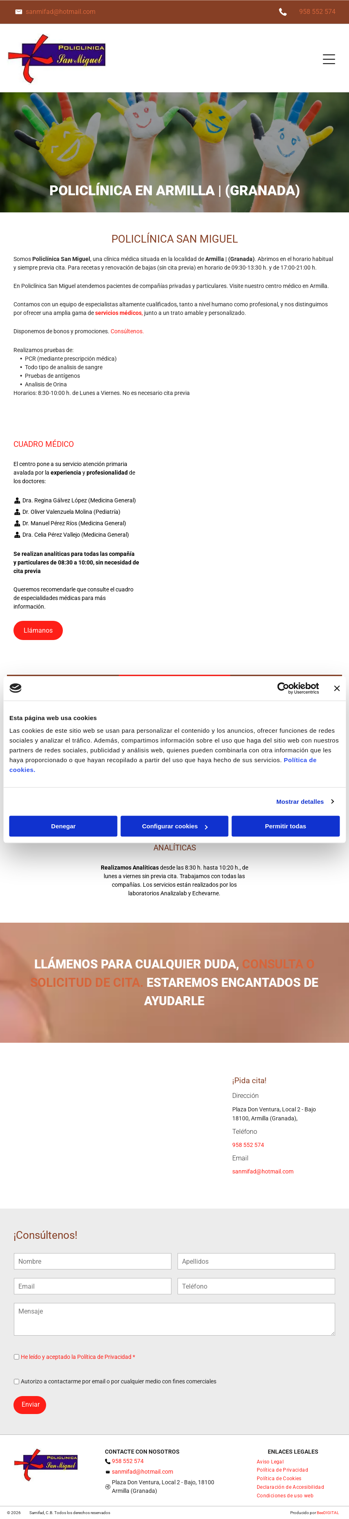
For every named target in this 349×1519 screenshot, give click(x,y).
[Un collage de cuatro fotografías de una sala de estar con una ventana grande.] (246, 570)
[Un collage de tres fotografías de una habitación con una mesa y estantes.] (246, 508)
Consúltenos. (127, 331)
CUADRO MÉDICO (43, 444)
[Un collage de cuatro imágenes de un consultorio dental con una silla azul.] (246, 539)
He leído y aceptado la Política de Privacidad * (78, 1357)
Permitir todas (285, 826)
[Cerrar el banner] (337, 688)
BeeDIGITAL (328, 1512)
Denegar (63, 826)
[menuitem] (270, 1461)
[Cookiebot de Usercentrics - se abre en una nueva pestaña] (283, 688)
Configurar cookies (175, 826)
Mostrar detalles (300, 801)
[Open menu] (329, 59)
